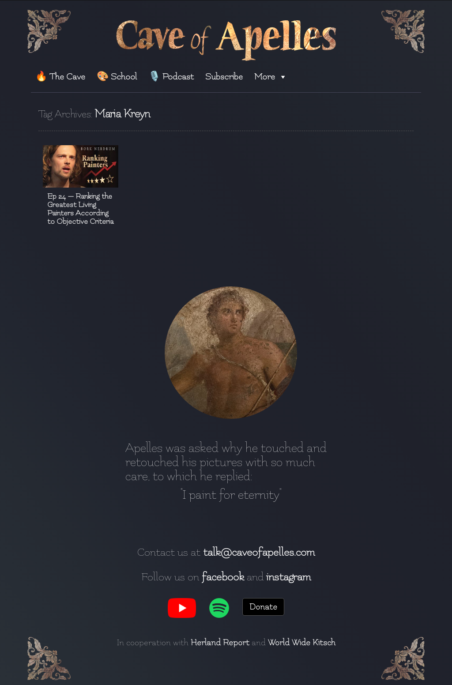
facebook (223, 577)
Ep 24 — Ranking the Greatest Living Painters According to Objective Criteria (80, 209)
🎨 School (117, 77)
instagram (288, 577)
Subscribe (224, 77)
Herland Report (220, 642)
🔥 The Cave (60, 77)
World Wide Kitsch (301, 642)
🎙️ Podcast (171, 77)
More (270, 77)
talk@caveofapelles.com (259, 552)
